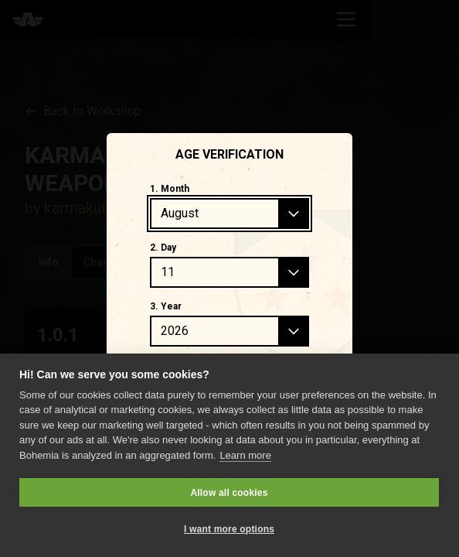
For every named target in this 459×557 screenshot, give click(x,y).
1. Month (169, 188)
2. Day (163, 247)
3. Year (166, 306)
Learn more (244, 455)
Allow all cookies (228, 492)
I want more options (229, 529)
